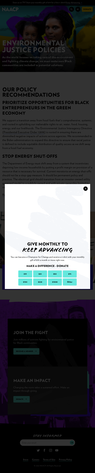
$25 (40, 274)
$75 (69, 274)
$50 (55, 274)
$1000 (55, 282)
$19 (25, 274)
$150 (25, 282)
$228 (40, 282)
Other (69, 282)
